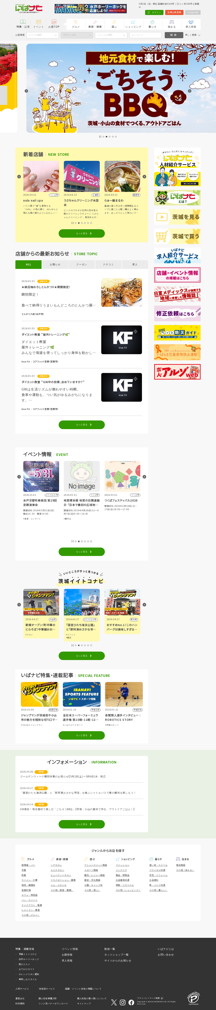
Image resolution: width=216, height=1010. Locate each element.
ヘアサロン (56, 865)
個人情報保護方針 (48, 998)
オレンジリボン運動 (29, 974)
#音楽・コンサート (72, 519)
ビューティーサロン (61, 875)
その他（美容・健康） (62, 890)
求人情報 (191, 26)
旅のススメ (24, 964)
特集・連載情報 (24, 949)
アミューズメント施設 (95, 865)
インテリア (121, 870)
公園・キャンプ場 (93, 885)
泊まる (172, 26)
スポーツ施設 (91, 870)
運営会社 (19, 998)
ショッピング (133, 26)
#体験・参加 (29, 526)
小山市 (93, 619)
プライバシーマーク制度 (148, 998)
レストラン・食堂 (31, 910)
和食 (24, 875)
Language (192, 12)
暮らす (152, 26)
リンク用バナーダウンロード (53, 1003)
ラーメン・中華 (30, 880)
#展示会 (108, 519)
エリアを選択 (35, 35)
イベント (38, 26)
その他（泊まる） (185, 870)
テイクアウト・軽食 (32, 905)
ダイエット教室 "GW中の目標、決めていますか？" (53, 382)
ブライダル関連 (157, 870)
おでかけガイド (27, 969)
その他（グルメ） (31, 915)
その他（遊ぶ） (92, 890)
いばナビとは (166, 949)
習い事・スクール (158, 865)
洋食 (24, 870)
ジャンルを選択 (104, 35)
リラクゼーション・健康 (63, 880)
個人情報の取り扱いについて (92, 998)
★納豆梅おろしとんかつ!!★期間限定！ (46, 287)
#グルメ (53, 526)
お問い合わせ (166, 954)
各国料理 (26, 890)
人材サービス (22, 989)
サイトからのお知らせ (117, 960)
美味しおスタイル (28, 979)
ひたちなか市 (131, 619)
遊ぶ (114, 26)
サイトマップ (84, 1003)
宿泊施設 (180, 865)
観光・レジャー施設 (94, 875)
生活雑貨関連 (123, 880)
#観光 (109, 638)
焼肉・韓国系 (28, 885)
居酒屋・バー (28, 865)
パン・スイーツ (30, 900)
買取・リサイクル (125, 885)
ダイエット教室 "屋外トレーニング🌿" (46, 334)
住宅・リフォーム (158, 875)
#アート (29, 638)
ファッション (123, 865)
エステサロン (57, 870)
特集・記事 (23, 26)
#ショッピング (42, 526)
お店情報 (67, 954)
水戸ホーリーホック (29, 959)
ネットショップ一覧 (116, 954)
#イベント (30, 635)
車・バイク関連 (157, 885)
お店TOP (53, 26)
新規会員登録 (174, 12)
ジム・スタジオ (59, 885)
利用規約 (19, 1003)
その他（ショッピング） (128, 890)
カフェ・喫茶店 (30, 895)
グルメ (76, 26)
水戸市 (53, 619)
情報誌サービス (47, 989)
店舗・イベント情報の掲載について (83, 989)
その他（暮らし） (158, 890)
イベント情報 (70, 949)
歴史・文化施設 (92, 880)
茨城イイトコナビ (28, 954)
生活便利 (153, 880)
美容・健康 (95, 26)
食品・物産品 (123, 875)
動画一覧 (109, 949)
